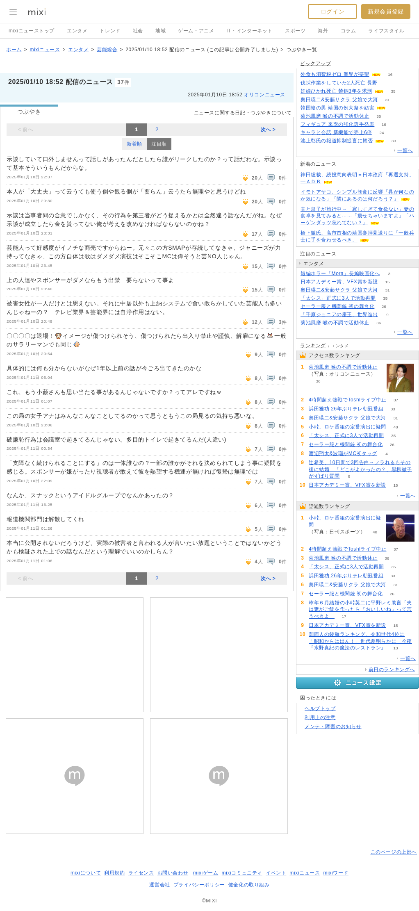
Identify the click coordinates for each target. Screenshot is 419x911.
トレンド (110, 31)
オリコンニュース (264, 95)
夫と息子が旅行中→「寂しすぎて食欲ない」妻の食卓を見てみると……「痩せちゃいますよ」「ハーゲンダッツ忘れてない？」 (357, 216)
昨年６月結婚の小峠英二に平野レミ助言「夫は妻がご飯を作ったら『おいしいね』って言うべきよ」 (360, 609)
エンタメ (77, 31)
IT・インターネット (249, 31)
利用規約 (114, 873)
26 (384, 306)
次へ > (268, 129)
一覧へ (405, 150)
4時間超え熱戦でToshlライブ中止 (348, 400)
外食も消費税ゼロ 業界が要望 (335, 74)
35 (393, 91)
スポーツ (295, 31)
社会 (138, 31)
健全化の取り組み (249, 885)
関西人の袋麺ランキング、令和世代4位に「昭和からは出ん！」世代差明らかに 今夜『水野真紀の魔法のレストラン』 (360, 641)
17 (344, 616)
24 (381, 132)
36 (378, 323)
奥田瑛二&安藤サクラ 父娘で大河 (339, 99)
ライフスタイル (386, 31)
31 (387, 100)
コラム (348, 31)
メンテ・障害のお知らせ (333, 726)
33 (394, 141)
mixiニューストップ (32, 31)
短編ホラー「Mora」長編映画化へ (340, 273)
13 (395, 648)
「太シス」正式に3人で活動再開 (338, 298)
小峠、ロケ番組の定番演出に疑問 (347, 427)
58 (387, 83)
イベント (276, 873)
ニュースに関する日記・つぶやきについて (243, 113)
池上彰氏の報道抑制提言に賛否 (337, 140)
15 (387, 282)
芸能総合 (107, 49)
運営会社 (159, 885)
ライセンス (141, 873)
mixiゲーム (206, 873)
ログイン (332, 11)
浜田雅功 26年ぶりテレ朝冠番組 (346, 409)
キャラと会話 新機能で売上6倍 (336, 132)
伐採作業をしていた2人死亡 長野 (339, 83)
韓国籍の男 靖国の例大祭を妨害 (337, 108)
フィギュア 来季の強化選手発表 (337, 124)
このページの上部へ (394, 852)
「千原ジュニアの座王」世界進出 (339, 314)
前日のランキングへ (392, 669)
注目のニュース (318, 254)
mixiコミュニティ (242, 873)
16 (390, 74)
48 (395, 427)
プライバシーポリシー (199, 885)
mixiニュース (45, 49)
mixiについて (86, 873)
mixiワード (335, 873)
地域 (160, 31)
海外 (323, 31)
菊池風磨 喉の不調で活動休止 (335, 116)
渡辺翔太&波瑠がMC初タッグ (343, 453)
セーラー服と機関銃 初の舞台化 (337, 306)
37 (396, 400)
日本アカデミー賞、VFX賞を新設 (339, 282)
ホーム (14, 49)
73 (395, 108)
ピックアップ (315, 63)
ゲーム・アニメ (196, 31)
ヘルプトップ (320, 708)
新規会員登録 (386, 11)
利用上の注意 (320, 717)
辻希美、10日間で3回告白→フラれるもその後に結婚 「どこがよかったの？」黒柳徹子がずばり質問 (360, 469)
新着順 (134, 144)
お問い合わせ (173, 873)
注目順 (159, 144)
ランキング (313, 345)
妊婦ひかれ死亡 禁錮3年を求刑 (336, 91)
